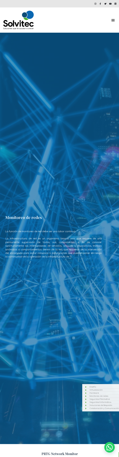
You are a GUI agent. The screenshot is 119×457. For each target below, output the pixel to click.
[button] (113, 20)
